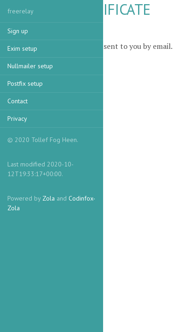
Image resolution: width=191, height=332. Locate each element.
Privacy (17, 118)
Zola (48, 198)
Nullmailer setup (30, 66)
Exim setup (22, 48)
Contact (17, 101)
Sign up (17, 31)
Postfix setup (25, 83)
